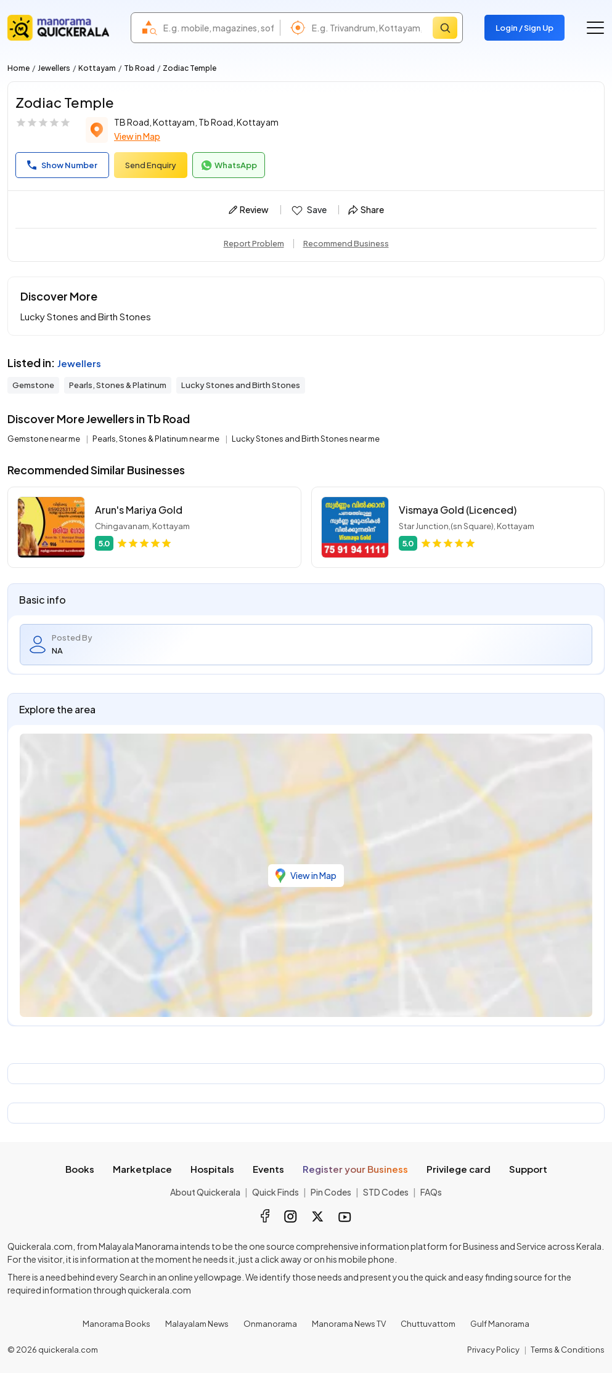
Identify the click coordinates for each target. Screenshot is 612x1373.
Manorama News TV (349, 1324)
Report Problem (254, 243)
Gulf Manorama (499, 1324)
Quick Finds (275, 1191)
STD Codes (386, 1191)
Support (528, 1169)
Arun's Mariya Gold (138, 509)
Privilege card (458, 1169)
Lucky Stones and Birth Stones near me (306, 438)
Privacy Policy (493, 1350)
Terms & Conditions (568, 1350)
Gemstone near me (44, 438)
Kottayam (97, 68)
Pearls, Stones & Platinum (117, 385)
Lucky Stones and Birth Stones (240, 385)
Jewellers (54, 68)
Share (366, 209)
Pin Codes (331, 1191)
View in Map (137, 136)
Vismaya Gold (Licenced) (457, 509)
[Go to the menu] (595, 27)
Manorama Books (116, 1324)
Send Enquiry (150, 165)
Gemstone (33, 385)
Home (18, 68)
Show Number (62, 165)
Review (249, 209)
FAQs (431, 1191)
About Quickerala (205, 1191)
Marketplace (142, 1169)
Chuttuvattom (428, 1324)
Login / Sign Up (524, 28)
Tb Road (139, 68)
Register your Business (355, 1169)
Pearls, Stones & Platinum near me (156, 438)
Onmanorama (270, 1324)
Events (268, 1169)
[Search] (445, 28)
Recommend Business (346, 243)
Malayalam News (197, 1324)
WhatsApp (228, 165)
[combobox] (218, 27)
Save (308, 210)
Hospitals (212, 1169)
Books (79, 1169)
